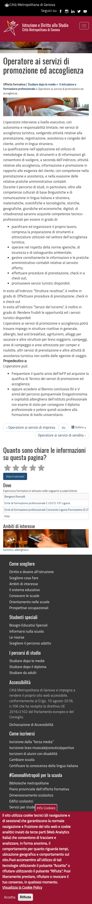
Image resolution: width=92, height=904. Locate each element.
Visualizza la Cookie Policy (22, 893)
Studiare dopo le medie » (43, 84)
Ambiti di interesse (23, 583)
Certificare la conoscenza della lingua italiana (43, 765)
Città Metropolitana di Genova (29, 4)
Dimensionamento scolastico (31, 795)
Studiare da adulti (22, 672)
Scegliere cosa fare (23, 577)
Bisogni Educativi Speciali (28, 625)
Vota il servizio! (15, 476)
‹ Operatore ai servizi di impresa (30, 427)
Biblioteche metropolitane (29, 783)
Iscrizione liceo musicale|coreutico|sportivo (41, 747)
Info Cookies (46, 813)
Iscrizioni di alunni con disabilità (33, 753)
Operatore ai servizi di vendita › (62, 435)
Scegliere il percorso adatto (30, 643)
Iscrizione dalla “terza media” (31, 741)
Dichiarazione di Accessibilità (31, 724)
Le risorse (16, 637)
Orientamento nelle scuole (29, 601)
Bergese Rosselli (14, 496)
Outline (78, 427)
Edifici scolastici (21, 801)
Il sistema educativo (24, 589)
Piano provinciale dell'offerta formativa (39, 789)
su (63, 427)
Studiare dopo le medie (27, 660)
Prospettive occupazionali (28, 607)
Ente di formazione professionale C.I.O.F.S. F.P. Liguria (37, 503)
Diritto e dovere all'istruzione (31, 571)
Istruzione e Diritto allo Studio (45, 27)
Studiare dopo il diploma (27, 666)
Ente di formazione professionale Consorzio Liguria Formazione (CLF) (46, 510)
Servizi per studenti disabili (30, 807)
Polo (7, 516)
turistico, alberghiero (16, 550)
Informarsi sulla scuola (26, 631)
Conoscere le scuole (24, 595)
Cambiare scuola (21, 759)
